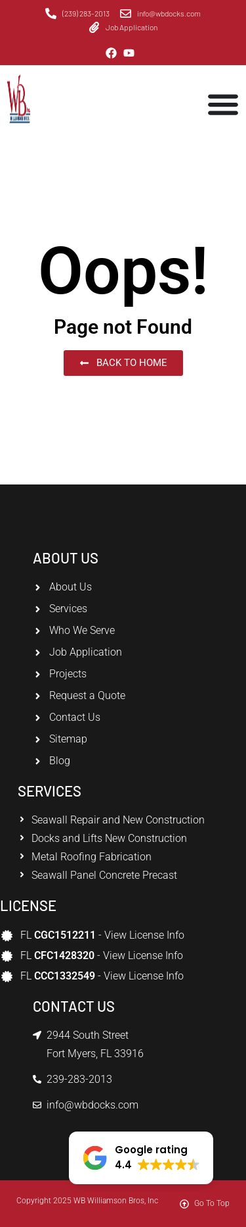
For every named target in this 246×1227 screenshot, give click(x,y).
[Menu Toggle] (223, 104)
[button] (141, 1158)
